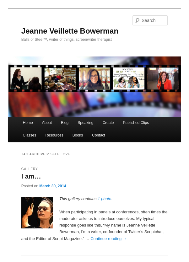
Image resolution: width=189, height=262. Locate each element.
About (47, 122)
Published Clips (136, 122)
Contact (98, 135)
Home (28, 122)
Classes (29, 135)
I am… (31, 176)
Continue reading (108, 238)
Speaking (85, 122)
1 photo (104, 198)
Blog (64, 122)
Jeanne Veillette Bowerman (69, 31)
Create (108, 122)
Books (78, 135)
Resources (54, 135)
